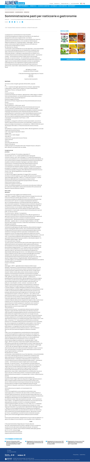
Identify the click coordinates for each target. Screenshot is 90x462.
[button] (84, 3)
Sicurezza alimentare (44, 6)
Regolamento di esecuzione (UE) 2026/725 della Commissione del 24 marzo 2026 (55, 443)
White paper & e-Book (10, 7)
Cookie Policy (82, 455)
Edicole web (57, 3)
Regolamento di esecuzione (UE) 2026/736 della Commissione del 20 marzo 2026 (35, 443)
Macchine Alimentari (11, 6)
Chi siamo (51, 3)
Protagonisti (71, 6)
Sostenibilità (53, 6)
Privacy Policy (75, 455)
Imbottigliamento (23, 6)
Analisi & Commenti (9, 12)
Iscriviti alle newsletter (75, 3)
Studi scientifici (62, 6)
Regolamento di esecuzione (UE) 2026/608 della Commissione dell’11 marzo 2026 (76, 443)
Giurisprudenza (19, 12)
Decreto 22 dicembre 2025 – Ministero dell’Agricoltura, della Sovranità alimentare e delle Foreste (14, 443)
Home (6, 9)
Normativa (33, 6)
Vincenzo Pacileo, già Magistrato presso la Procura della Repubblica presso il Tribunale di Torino (26, 19)
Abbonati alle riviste (65, 3)
